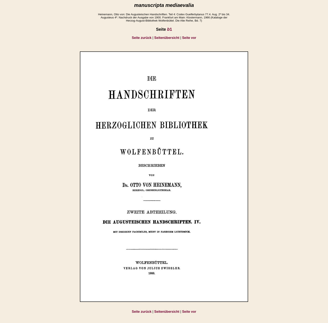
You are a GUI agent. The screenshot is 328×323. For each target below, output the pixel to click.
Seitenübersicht (166, 38)
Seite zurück (141, 38)
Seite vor (189, 38)
